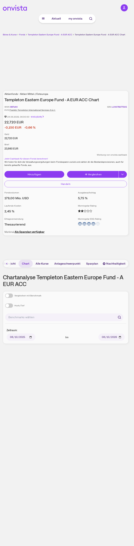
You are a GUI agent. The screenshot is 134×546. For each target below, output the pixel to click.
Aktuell (56, 18)
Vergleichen (93, 174)
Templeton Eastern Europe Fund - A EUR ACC (50, 34)
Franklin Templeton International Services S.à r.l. (32, 110)
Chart (25, 263)
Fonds (22, 34)
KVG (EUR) (37, 116)
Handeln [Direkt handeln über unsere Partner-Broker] (65, 184)
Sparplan (92, 263)
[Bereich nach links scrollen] (7, 264)
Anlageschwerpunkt (67, 263)
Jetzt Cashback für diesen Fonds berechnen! (26, 158)
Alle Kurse (42, 263)
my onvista (75, 18)
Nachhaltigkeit (114, 263)
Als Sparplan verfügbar (29, 232)
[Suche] (90, 18)
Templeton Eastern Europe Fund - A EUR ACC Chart (100, 34)
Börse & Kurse (10, 34)
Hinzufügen (34, 174)
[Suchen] (119, 317)
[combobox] (64, 317)
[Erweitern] (123, 174)
